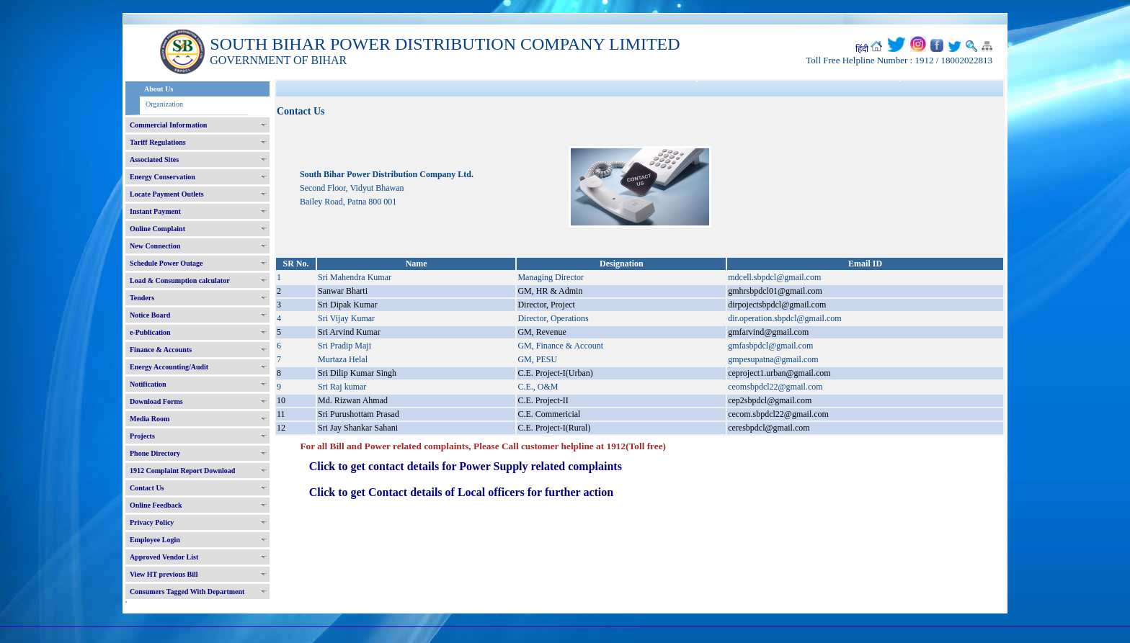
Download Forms (156, 401)
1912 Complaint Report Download (182, 471)
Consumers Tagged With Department (187, 591)
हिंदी (861, 49)
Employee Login (155, 540)
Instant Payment (155, 211)
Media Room (149, 419)
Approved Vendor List (164, 557)
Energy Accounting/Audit (169, 367)
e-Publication (150, 332)
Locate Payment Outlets (167, 194)
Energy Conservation (162, 177)
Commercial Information (168, 125)
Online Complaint (157, 229)
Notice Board (150, 315)
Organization (164, 104)
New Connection (155, 246)
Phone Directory (155, 453)
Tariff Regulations (158, 142)
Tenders (142, 298)
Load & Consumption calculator (180, 280)
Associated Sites (154, 159)
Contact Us (147, 488)
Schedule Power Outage (166, 263)
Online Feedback (156, 505)
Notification (148, 384)
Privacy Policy (152, 522)
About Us (158, 89)
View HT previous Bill (164, 574)
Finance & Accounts (161, 350)
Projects (142, 436)
